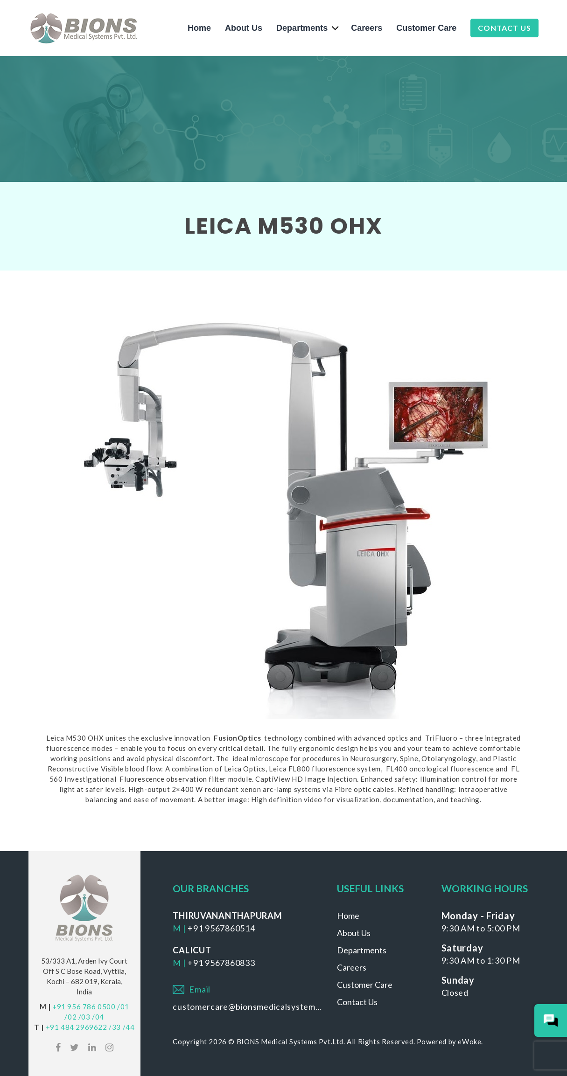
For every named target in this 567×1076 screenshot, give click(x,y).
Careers (366, 28)
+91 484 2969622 (76, 1027)
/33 (115, 1027)
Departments (302, 28)
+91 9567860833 (221, 963)
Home (199, 28)
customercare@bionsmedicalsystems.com (247, 1006)
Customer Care (426, 28)
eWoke (469, 1041)
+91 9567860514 (221, 928)
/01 (123, 1006)
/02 (70, 1017)
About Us (243, 28)
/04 (98, 1017)
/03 (84, 1017)
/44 (129, 1027)
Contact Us (504, 27)
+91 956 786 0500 (84, 1006)
